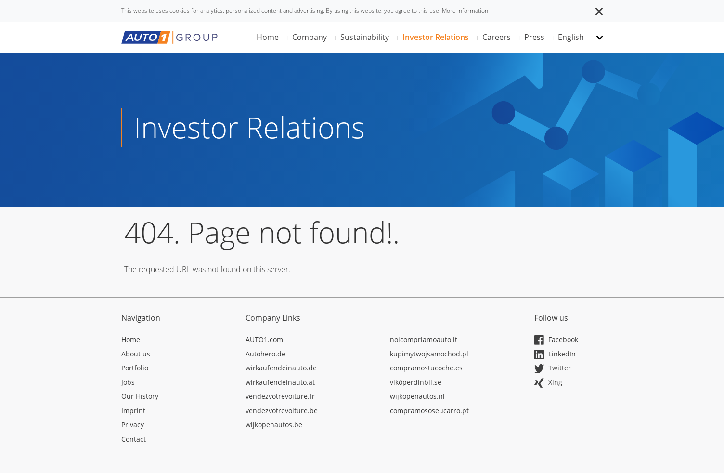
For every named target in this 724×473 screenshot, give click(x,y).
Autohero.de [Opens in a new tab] (265, 353)
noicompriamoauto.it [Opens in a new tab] (423, 339)
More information (465, 10)
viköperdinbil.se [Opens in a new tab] (415, 382)
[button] (599, 10)
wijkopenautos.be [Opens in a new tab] (274, 424)
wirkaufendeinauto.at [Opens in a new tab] (280, 382)
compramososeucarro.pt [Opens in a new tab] (429, 410)
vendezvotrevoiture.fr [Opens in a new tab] (280, 396)
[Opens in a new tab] (176, 341)
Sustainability (364, 37)
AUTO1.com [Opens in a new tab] (264, 339)
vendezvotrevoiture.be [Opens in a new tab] (282, 410)
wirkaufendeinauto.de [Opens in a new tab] (281, 367)
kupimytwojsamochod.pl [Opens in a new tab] (429, 353)
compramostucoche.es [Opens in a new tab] (426, 367)
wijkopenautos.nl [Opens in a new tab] (417, 396)
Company (309, 37)
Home (268, 37)
